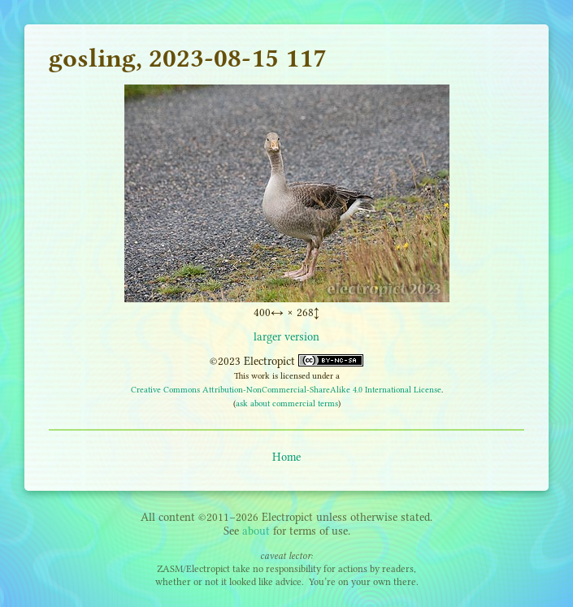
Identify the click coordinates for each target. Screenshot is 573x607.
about (256, 531)
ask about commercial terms (287, 403)
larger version (286, 337)
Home (286, 457)
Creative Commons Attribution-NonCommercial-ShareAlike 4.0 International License (286, 389)
